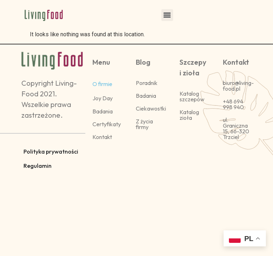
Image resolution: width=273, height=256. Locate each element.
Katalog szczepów (192, 96)
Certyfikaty (106, 124)
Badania (102, 111)
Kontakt (102, 136)
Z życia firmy (144, 124)
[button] (167, 15)
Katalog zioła (189, 114)
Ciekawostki (151, 108)
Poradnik (146, 82)
